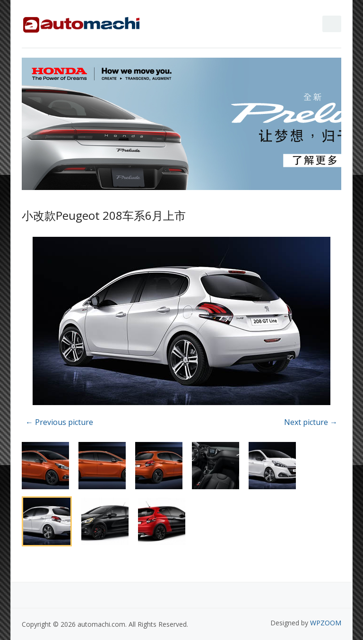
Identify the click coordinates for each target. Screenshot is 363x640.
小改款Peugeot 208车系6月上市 (104, 215)
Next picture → (310, 422)
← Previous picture (59, 422)
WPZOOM (325, 622)
